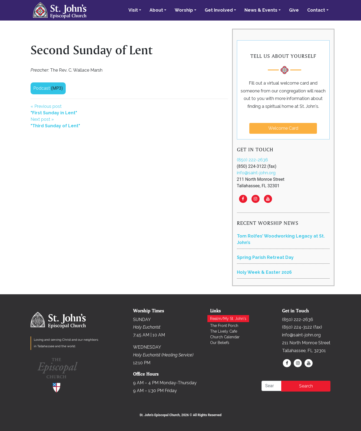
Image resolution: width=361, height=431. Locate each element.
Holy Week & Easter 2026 (264, 272)
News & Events (260, 10)
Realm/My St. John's (228, 318)
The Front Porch (224, 325)
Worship (184, 10)
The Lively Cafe (223, 331)
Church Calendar (225, 337)
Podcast (41, 88)
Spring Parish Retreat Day (265, 257)
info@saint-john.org (256, 172)
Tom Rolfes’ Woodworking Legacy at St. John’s (281, 239)
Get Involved (219, 10)
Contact (316, 10)
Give (294, 10)
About (156, 10)
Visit (133, 10)
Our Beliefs (219, 342)
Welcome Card (283, 128)
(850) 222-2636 (252, 159)
